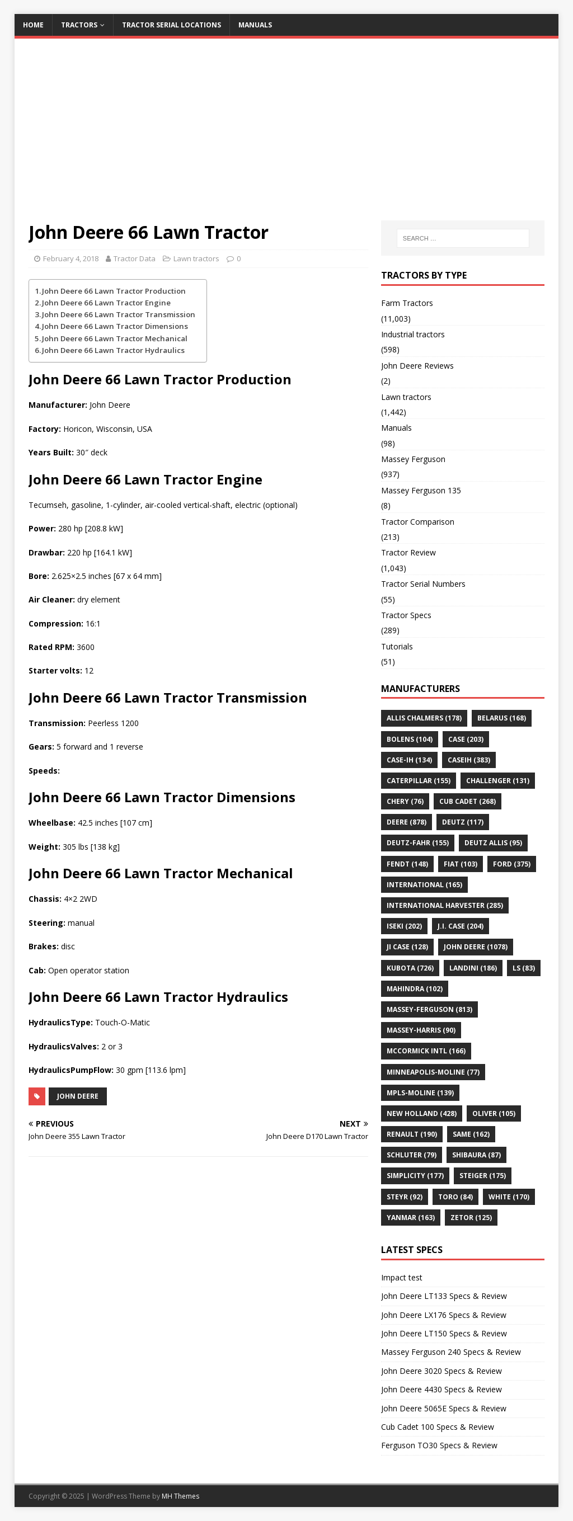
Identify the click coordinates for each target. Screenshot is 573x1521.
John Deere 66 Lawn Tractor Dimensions (115, 326)
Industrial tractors (413, 334)
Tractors (79, 25)
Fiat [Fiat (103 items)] (460, 864)
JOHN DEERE (77, 1096)
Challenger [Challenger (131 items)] (497, 780)
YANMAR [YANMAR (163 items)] (411, 1217)
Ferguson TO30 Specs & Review (439, 1445)
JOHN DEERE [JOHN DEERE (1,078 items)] (476, 947)
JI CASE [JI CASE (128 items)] (407, 947)
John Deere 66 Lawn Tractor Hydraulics (113, 350)
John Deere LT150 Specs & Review (444, 1333)
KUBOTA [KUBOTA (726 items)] (410, 968)
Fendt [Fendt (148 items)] (407, 864)
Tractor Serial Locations (171, 25)
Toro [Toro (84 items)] (455, 1197)
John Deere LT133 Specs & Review (444, 1296)
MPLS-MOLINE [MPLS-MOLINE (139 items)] (420, 1093)
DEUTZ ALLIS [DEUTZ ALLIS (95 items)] (493, 842)
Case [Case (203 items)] (465, 739)
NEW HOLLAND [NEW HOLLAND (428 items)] (422, 1113)
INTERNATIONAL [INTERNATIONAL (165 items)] (424, 884)
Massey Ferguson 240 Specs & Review (451, 1351)
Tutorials (397, 646)
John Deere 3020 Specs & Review (441, 1370)
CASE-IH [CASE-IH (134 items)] (409, 760)
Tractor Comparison (417, 521)
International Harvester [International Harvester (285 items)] (445, 905)
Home (33, 25)
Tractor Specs (406, 615)
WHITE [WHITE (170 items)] (509, 1197)
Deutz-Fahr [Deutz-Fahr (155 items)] (418, 842)
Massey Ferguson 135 (421, 490)
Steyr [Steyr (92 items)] (404, 1197)
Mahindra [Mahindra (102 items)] (415, 988)
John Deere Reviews (417, 365)
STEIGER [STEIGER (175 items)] (482, 1175)
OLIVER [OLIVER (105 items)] (493, 1113)
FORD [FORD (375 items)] (511, 864)
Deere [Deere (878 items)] (406, 822)
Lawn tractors (196, 258)
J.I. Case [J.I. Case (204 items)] (460, 926)
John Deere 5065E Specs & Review (443, 1408)
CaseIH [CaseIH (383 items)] (469, 760)
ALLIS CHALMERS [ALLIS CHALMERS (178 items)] (424, 718)
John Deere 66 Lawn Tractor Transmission (118, 314)
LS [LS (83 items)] (524, 968)
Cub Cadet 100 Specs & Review (437, 1426)
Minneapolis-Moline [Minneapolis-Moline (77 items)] (433, 1072)
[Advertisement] (287, 136)
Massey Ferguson (413, 459)
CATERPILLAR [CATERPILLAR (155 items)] (418, 780)
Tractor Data (135, 258)
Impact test (401, 1277)
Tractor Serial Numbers (423, 583)
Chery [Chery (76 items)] (405, 801)
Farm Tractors (407, 303)
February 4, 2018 (70, 258)
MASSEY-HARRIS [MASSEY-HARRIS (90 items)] (421, 1030)
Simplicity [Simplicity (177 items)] (415, 1175)
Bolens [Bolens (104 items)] (410, 739)
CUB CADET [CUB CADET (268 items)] (467, 801)
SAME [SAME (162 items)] (471, 1134)
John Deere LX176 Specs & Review (443, 1315)
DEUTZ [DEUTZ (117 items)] (462, 822)
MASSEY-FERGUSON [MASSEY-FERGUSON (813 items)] (429, 1009)
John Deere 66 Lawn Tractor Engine (106, 303)
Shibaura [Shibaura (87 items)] (476, 1155)
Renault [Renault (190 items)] (412, 1134)
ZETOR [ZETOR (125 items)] (471, 1217)
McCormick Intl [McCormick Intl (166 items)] (426, 1051)
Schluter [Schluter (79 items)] (411, 1155)
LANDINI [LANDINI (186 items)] (473, 968)
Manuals (255, 25)
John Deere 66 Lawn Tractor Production (114, 291)
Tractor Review (408, 552)
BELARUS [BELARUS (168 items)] (501, 718)
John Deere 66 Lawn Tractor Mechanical (114, 338)
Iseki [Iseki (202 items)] (404, 926)
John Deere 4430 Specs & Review (441, 1389)
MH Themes (180, 1496)
